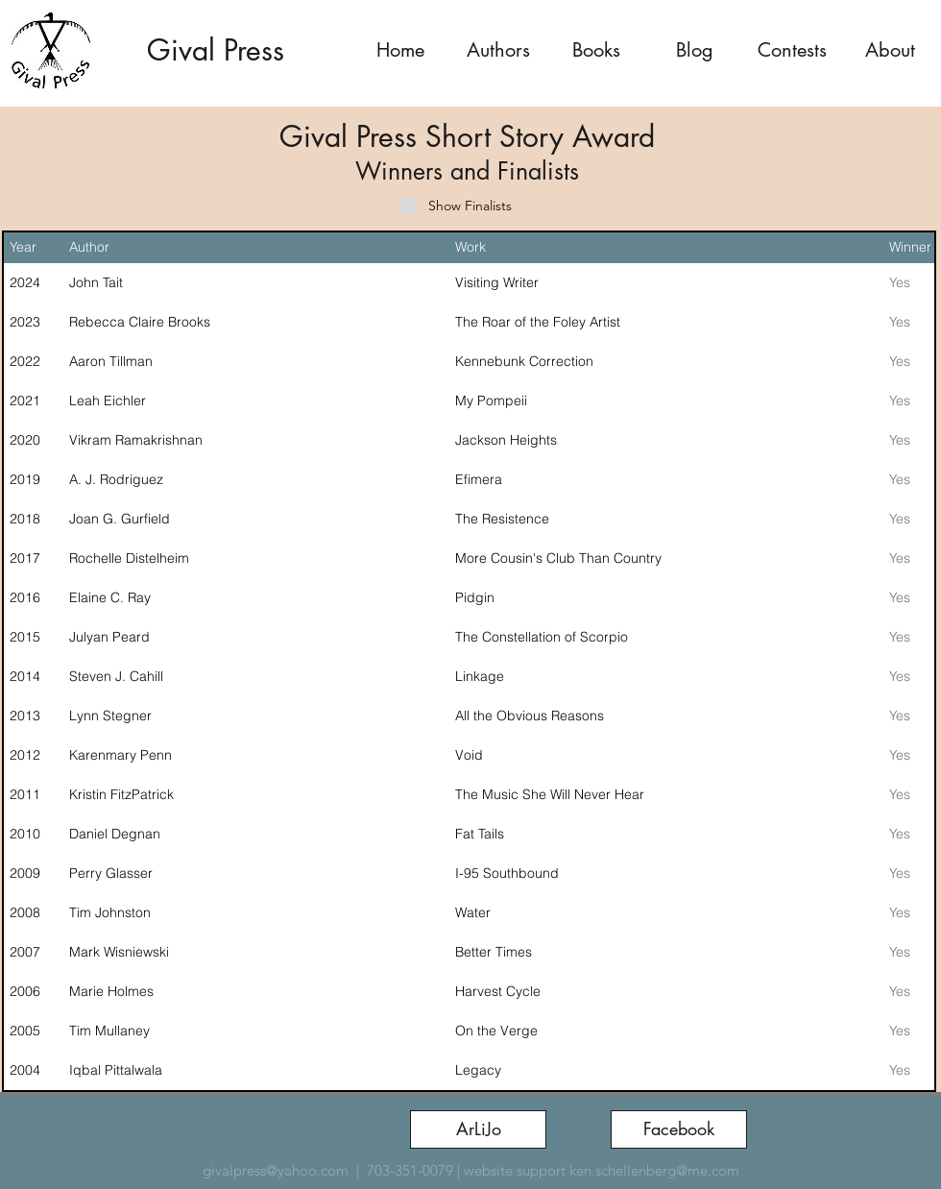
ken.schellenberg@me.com (654, 1170)
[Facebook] (679, 1129)
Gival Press (215, 50)
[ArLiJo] (478, 1129)
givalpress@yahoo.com (276, 1170)
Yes (899, 282)
